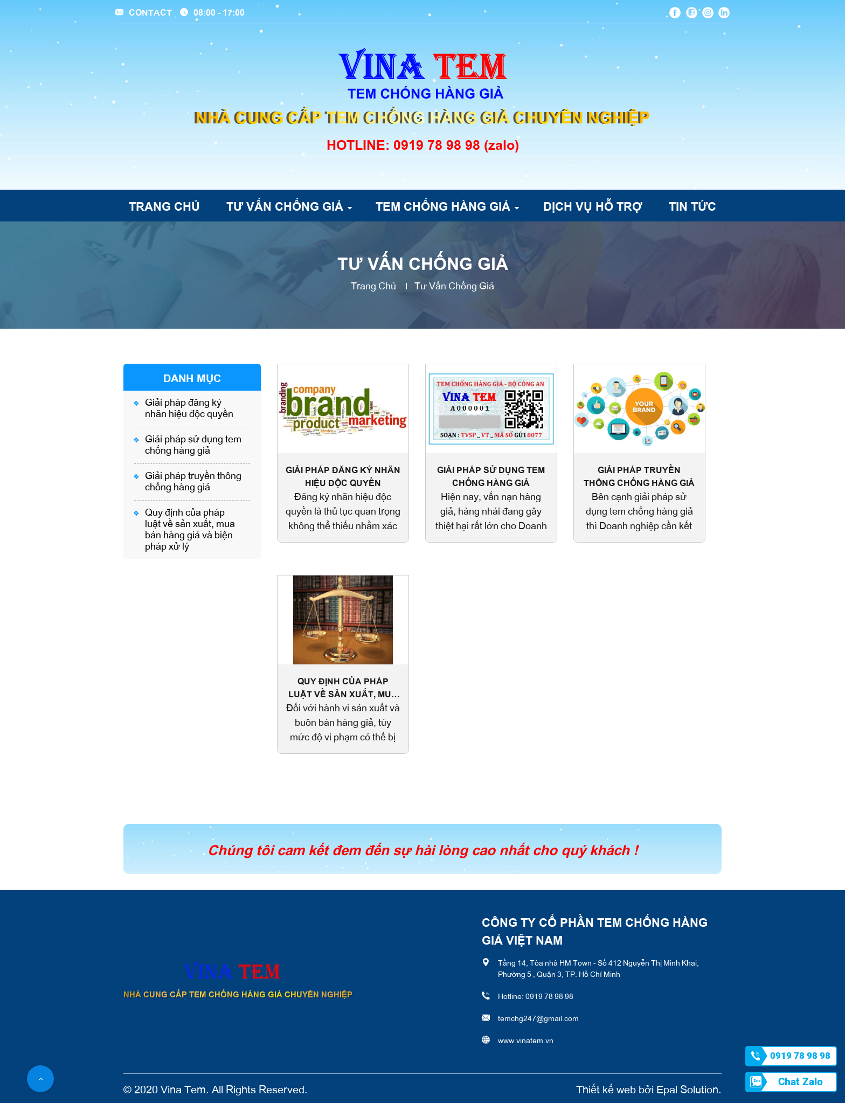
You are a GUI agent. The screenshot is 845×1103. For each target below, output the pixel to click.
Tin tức (692, 205)
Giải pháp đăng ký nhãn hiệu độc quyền (189, 407)
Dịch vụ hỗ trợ (592, 205)
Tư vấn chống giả (284, 205)
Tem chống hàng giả (443, 205)
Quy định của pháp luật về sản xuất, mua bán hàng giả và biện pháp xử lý (190, 528)
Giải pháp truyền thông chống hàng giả (193, 480)
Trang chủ (164, 205)
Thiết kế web (606, 1088)
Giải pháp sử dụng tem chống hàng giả (193, 444)
